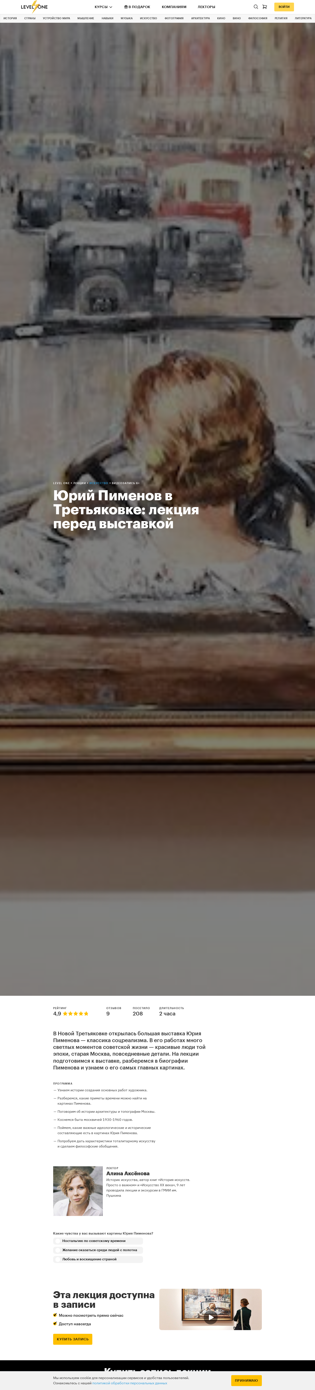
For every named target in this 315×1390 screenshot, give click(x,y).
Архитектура (200, 18)
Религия (281, 18)
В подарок (137, 7)
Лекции (80, 483)
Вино (237, 18)
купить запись (73, 1339)
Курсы (101, 7)
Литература (303, 18)
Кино (221, 18)
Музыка (127, 18)
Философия (257, 18)
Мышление (85, 18)
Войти (284, 7)
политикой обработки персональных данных (129, 1383)
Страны (29, 18)
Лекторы (206, 7)
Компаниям (174, 7)
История (10, 18)
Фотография (174, 18)
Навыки (108, 18)
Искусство (148, 18)
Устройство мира (56, 18)
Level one (62, 483)
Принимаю (246, 1380)
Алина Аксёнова (128, 1173)
